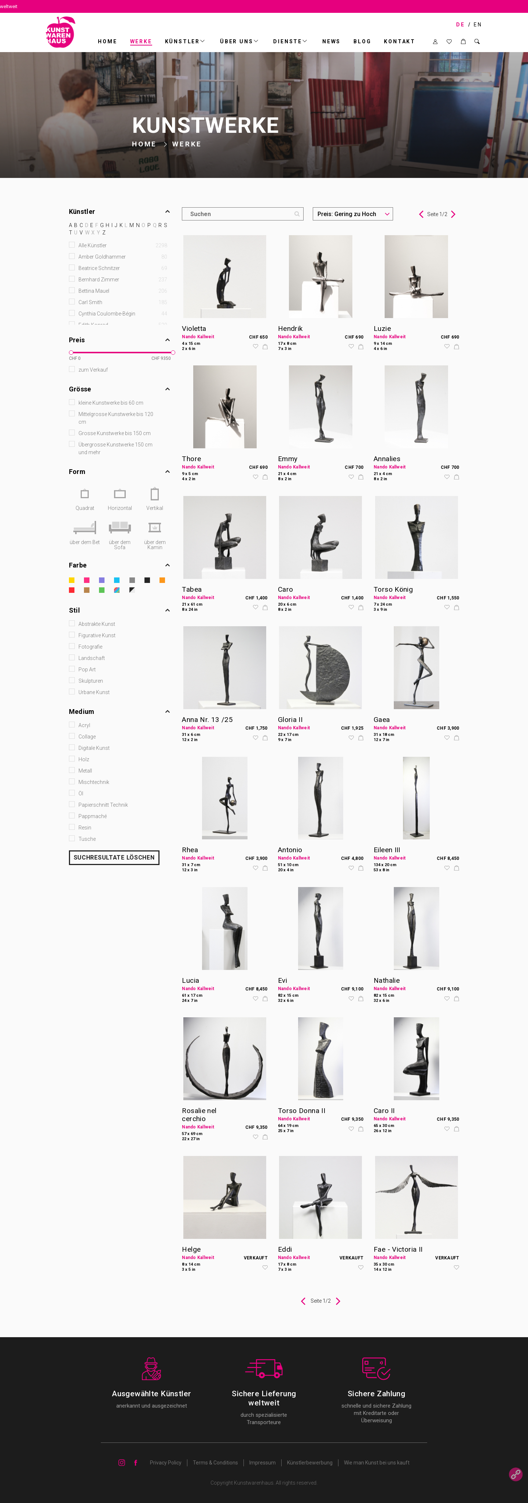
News (331, 41)
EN (478, 25)
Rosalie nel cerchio (199, 1114)
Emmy (288, 459)
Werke (141, 41)
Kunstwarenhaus (254, 1483)
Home (107, 41)
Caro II (384, 1110)
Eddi (285, 1249)
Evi (282, 980)
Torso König (393, 589)
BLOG (362, 41)
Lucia (190, 980)
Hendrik (290, 328)
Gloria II (290, 719)
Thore (191, 459)
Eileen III (387, 850)
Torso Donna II (301, 1110)
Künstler (182, 41)
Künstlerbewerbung (310, 1463)
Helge (191, 1249)
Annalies (387, 459)
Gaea (382, 719)
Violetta (194, 328)
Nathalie (387, 980)
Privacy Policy (166, 1463)
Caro (285, 589)
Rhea (190, 850)
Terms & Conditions (215, 1463)
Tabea (192, 589)
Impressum (262, 1463)
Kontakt (399, 41)
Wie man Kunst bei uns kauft (377, 1463)
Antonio (290, 850)
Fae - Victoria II (398, 1249)
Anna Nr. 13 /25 (207, 719)
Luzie (382, 328)
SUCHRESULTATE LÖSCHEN (114, 857)
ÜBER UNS (236, 41)
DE (460, 25)
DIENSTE (287, 41)
